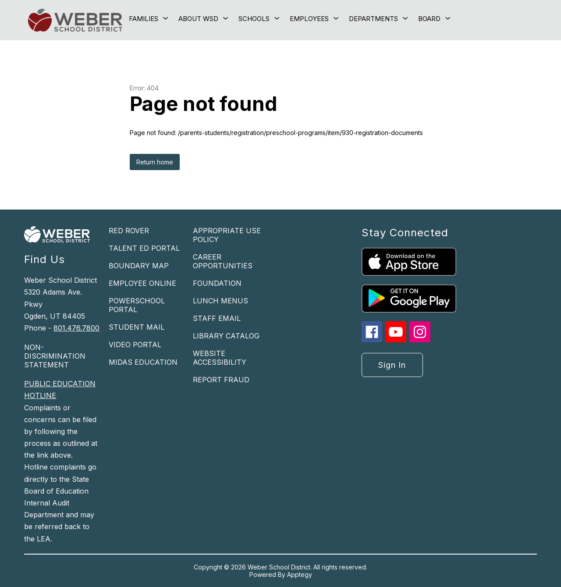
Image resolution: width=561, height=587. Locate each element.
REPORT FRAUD (221, 379)
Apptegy (299, 574)
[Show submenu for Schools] (254, 19)
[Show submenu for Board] (429, 19)
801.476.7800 (76, 328)
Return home (154, 162)
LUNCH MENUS (220, 300)
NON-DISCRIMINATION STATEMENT (54, 356)
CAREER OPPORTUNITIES (222, 261)
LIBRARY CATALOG (226, 335)
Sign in (392, 365)
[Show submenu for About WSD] (198, 19)
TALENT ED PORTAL (144, 248)
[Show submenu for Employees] (309, 19)
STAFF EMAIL (217, 318)
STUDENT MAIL (136, 327)
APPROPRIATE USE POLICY (227, 235)
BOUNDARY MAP (139, 265)
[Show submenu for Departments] (373, 19)
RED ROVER (129, 230)
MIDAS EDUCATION (143, 362)
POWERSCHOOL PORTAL (137, 305)
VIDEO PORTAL (135, 344)
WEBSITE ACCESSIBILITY (219, 357)
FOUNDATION (217, 283)
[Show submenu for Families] (143, 19)
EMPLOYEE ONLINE (142, 283)
